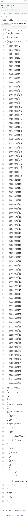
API (18, 515)
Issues (9, 13)
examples (16, 23)
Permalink (18, 27)
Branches (11, 20)
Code (3, 13)
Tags (17, 20)
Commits (4, 20)
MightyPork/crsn (9, 7)
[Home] (2, 2)
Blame (23, 27)
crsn (12, 5)
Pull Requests (16, 13)
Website (21, 515)
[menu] (8, 515)
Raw (13, 27)
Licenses (14, 515)
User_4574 (7, 5)
